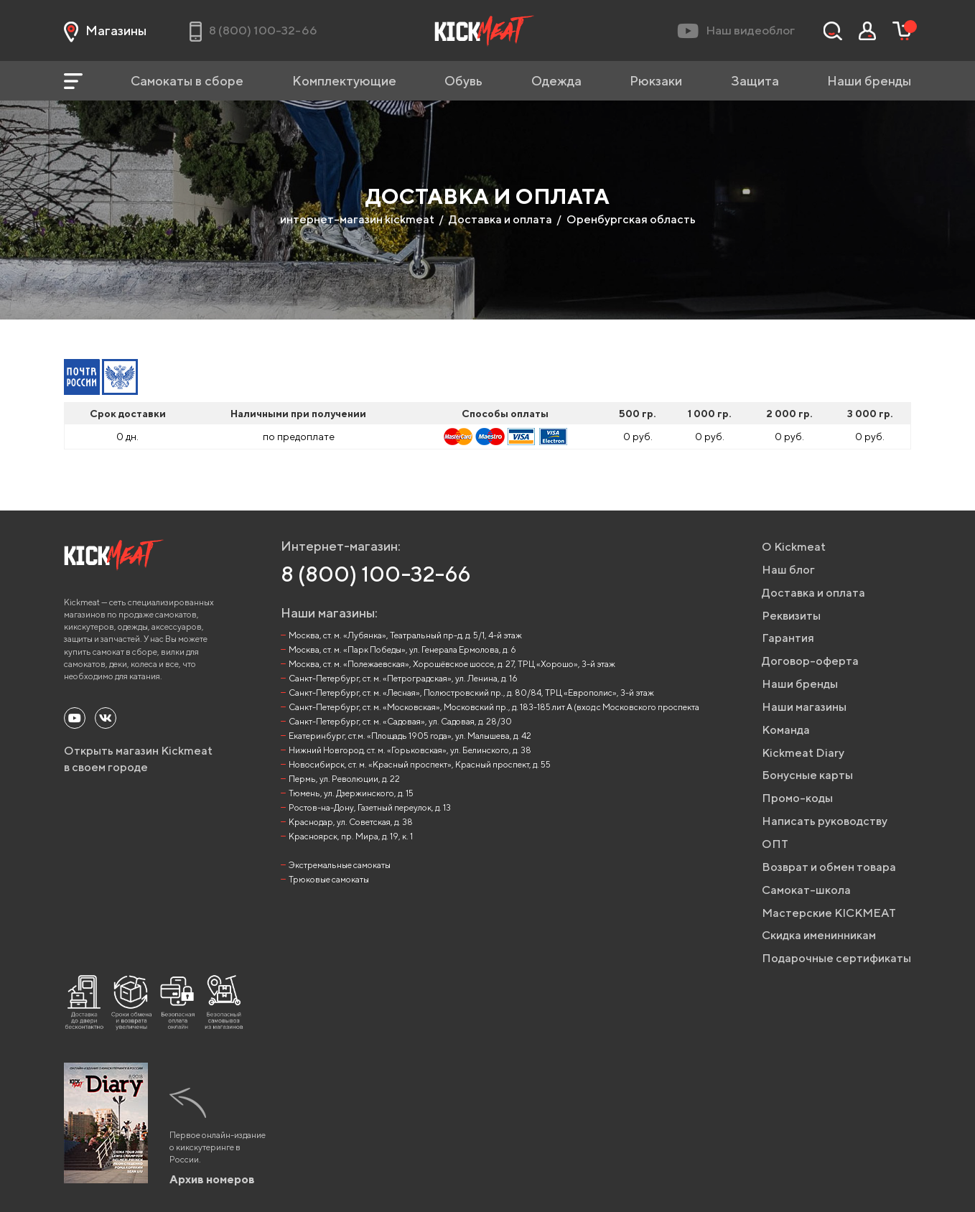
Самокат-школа (806, 890)
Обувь (463, 80)
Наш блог (788, 570)
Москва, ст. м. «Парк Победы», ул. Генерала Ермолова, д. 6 (402, 649)
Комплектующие (344, 80)
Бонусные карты (807, 775)
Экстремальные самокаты (340, 864)
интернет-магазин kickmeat (357, 219)
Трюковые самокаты (329, 879)
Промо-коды (797, 798)
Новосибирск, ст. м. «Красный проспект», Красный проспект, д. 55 (420, 764)
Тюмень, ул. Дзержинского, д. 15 (351, 793)
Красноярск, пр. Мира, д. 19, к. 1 (351, 836)
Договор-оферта (810, 661)
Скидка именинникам (819, 935)
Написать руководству (824, 821)
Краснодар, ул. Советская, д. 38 (351, 821)
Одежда (556, 80)
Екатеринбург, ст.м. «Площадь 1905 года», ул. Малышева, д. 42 (410, 735)
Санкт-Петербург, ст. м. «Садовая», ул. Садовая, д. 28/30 (400, 721)
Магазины (105, 31)
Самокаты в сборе (187, 80)
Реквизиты (791, 616)
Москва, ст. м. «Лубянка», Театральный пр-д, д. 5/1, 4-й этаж (405, 635)
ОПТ (775, 844)
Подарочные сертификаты (836, 958)
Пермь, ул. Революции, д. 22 (344, 778)
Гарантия (788, 638)
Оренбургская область (631, 219)
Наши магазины (804, 707)
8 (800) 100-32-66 (376, 574)
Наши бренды (869, 80)
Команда (786, 730)
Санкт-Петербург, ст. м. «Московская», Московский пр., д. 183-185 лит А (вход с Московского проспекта (494, 706)
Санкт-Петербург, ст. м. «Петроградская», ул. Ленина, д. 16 (403, 678)
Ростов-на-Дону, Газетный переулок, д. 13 (370, 807)
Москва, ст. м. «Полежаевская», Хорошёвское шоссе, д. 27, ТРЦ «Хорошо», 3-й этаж (452, 663)
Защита (755, 80)
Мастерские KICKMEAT (829, 913)
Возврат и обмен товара (829, 867)
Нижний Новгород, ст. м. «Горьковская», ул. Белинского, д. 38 (410, 750)
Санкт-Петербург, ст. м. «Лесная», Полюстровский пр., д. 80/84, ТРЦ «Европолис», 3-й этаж (471, 692)
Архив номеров (212, 1179)
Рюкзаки (656, 80)
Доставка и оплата (500, 219)
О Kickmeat (794, 547)
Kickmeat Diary (803, 753)
